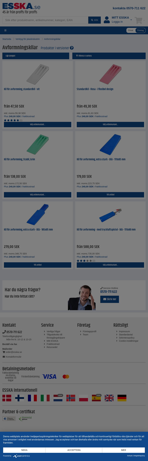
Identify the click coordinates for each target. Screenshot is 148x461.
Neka (24, 450)
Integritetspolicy (139, 456)
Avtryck (129, 456)
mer (123, 450)
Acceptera (74, 450)
